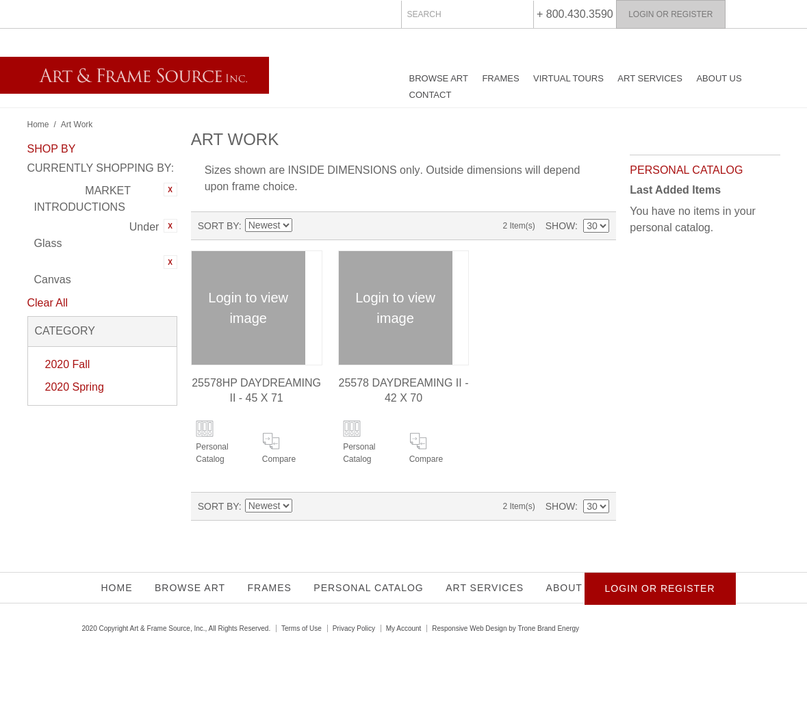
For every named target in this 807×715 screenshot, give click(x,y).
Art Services (649, 78)
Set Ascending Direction (302, 226)
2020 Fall (67, 364)
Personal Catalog (212, 453)
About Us (718, 78)
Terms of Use (301, 628)
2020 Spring (74, 387)
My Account (404, 628)
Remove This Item (170, 189)
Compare (279, 459)
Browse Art (438, 78)
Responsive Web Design (469, 628)
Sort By (218, 225)
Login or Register (670, 14)
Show (560, 225)
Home (38, 124)
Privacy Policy (354, 628)
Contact (430, 95)
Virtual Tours (568, 78)
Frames (500, 78)
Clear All (47, 303)
